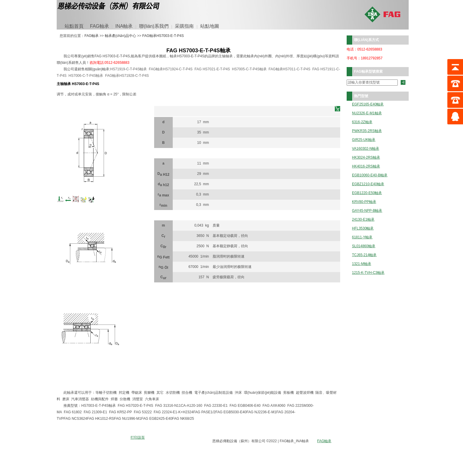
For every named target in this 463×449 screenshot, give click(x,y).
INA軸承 (124, 26)
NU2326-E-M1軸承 (367, 113)
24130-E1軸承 (363, 220)
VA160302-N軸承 (365, 149)
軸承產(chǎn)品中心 (120, 36)
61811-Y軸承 (362, 237)
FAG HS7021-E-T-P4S (212, 69)
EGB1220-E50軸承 (367, 193)
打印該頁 (138, 437)
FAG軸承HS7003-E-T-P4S (163, 36)
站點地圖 (209, 26)
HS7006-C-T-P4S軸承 (86, 76)
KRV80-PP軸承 (364, 202)
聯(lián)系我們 (154, 26)
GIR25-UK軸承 (363, 140)
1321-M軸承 (361, 264)
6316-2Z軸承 (362, 122)
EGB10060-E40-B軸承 (369, 175)
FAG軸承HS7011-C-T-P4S (289, 69)
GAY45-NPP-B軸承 (367, 211)
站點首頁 (74, 26)
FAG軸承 (99, 26)
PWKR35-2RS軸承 (367, 131)
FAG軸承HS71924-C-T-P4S (171, 69)
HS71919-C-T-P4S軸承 (128, 69)
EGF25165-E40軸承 (368, 104)
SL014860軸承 (363, 246)
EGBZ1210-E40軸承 (368, 184)
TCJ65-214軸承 (364, 255)
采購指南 (184, 26)
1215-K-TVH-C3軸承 (368, 273)
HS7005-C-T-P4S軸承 (249, 69)
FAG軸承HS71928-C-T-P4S (127, 76)
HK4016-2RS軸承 (366, 166)
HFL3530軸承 (363, 228)
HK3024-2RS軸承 (366, 158)
